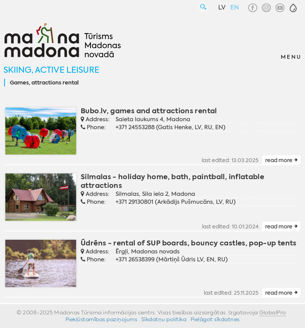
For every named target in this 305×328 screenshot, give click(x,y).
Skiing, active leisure (51, 69)
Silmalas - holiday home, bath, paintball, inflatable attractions (172, 181)
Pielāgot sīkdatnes (215, 319)
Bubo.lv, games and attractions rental (149, 111)
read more (278, 160)
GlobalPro (272, 312)
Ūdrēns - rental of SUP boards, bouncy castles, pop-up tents (189, 243)
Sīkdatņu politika (164, 319)
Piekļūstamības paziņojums (102, 319)
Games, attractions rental (44, 83)
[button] (293, 7)
